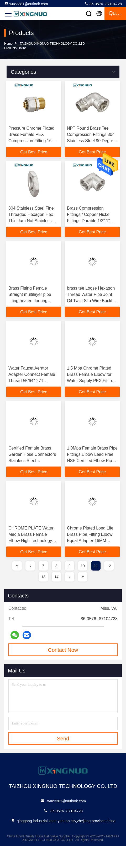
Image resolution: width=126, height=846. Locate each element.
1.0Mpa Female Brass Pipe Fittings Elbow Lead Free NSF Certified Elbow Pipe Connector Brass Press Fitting (92, 460)
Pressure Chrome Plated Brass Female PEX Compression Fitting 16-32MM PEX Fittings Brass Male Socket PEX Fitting (32, 141)
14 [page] (56, 577)
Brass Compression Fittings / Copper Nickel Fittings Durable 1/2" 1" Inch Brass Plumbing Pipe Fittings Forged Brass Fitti (91, 220)
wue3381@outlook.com (26, 3)
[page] (17, 566)
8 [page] (56, 566)
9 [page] (70, 566)
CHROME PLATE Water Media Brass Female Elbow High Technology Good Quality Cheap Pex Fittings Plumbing (31, 540)
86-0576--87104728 (103, 3)
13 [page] (43, 577)
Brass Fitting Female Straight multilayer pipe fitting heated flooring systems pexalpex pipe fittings (29, 300)
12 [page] (109, 566)
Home (8, 43)
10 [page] (83, 566)
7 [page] (43, 566)
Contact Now (63, 650)
